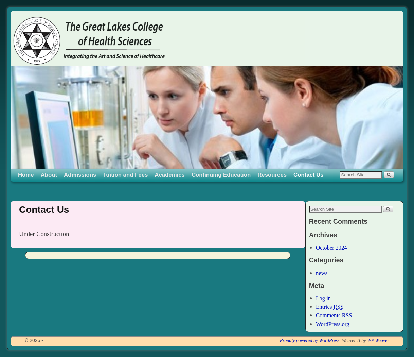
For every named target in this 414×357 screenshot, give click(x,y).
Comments (334, 315)
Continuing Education (221, 175)
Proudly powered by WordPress (310, 340)
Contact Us (308, 175)
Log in (323, 298)
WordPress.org (332, 324)
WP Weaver (378, 340)
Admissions (80, 175)
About (49, 175)
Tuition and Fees (125, 175)
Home (26, 175)
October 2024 (331, 247)
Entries (330, 307)
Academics (170, 175)
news (322, 273)
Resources (272, 175)
